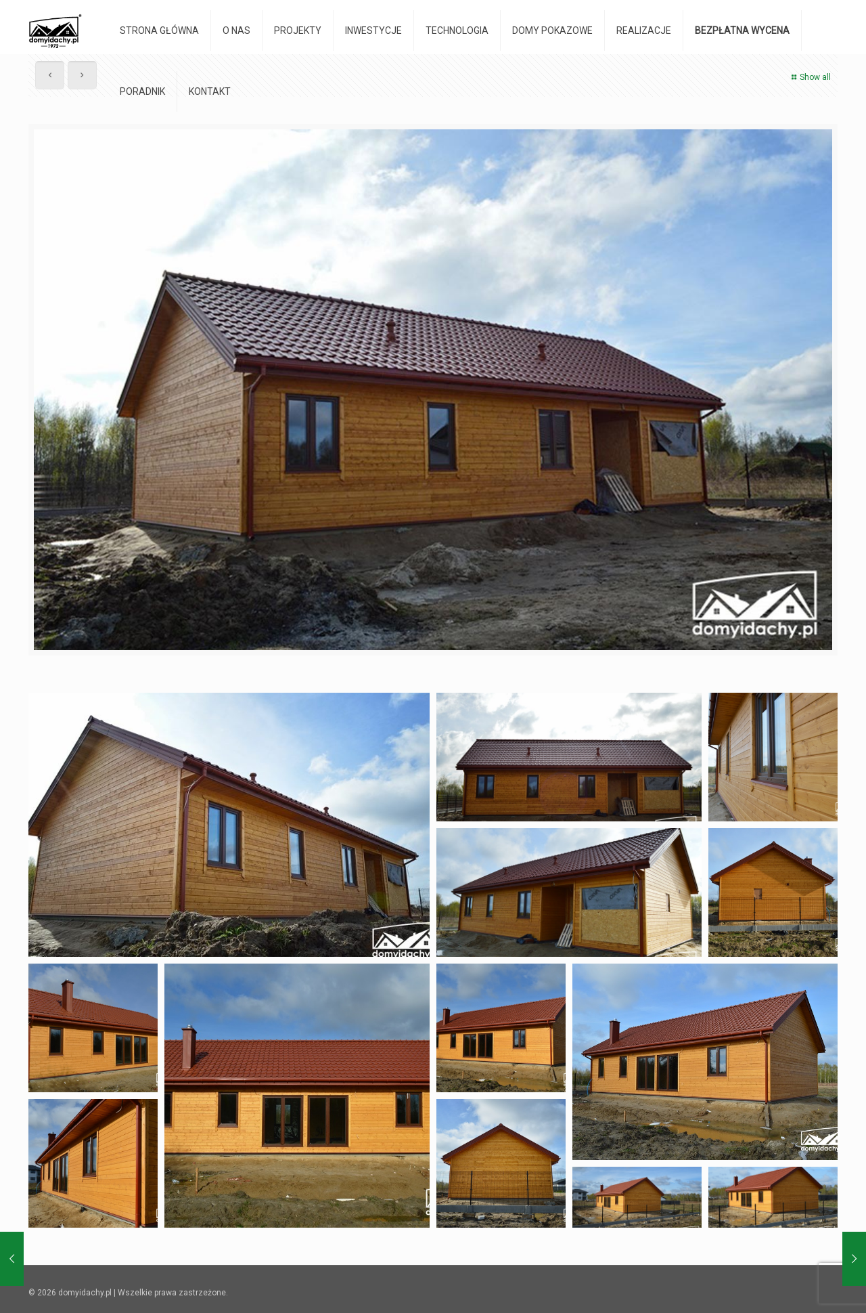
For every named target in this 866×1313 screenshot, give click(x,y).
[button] (229, 825)
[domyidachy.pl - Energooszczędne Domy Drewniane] (55, 30)
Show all (809, 77)
